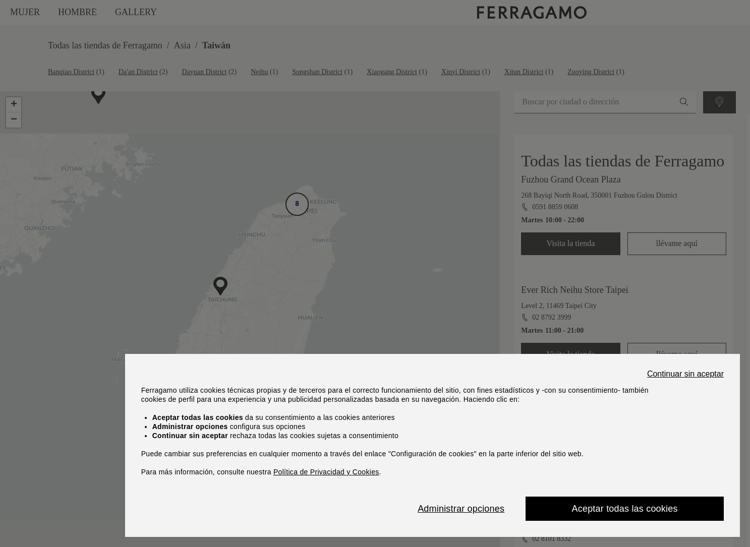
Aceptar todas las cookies (625, 509)
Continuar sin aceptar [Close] (685, 374)
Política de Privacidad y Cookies (326, 472)
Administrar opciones (461, 509)
